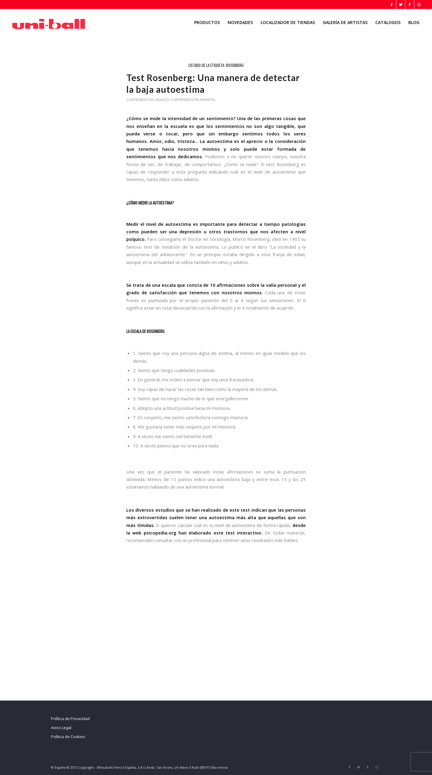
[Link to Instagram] (418, 4)
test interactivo (243, 533)
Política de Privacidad (70, 718)
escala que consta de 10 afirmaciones (203, 285)
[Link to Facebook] (391, 4)
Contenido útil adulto (147, 99)
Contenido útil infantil (193, 99)
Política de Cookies (68, 736)
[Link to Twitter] (400, 4)
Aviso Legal (61, 727)
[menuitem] (207, 22)
